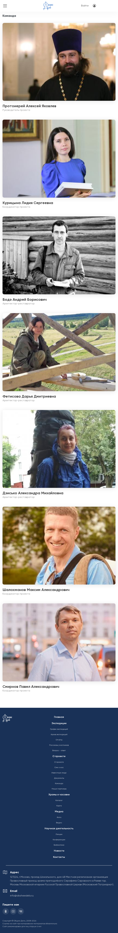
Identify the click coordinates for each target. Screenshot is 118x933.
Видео (59, 823)
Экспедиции (59, 723)
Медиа (59, 811)
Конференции (59, 840)
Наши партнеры (59, 789)
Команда (59, 784)
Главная (59, 717)
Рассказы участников (59, 745)
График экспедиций (59, 729)
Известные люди (59, 773)
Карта (59, 806)
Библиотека (59, 845)
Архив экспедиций (59, 735)
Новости (59, 851)
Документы (59, 778)
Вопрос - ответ (59, 751)
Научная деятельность (59, 828)
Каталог (59, 800)
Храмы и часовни (59, 794)
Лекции (59, 834)
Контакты (59, 857)
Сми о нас (59, 768)
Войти (85, 6)
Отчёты (59, 740)
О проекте (59, 756)
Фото (59, 817)
